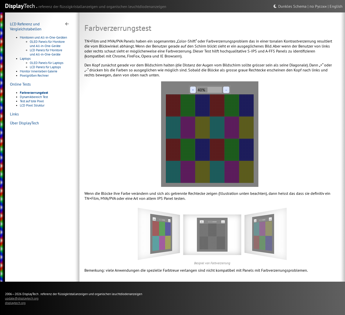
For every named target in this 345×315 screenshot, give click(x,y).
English (336, 6)
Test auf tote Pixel (32, 101)
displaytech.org (15, 303)
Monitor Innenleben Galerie (38, 71)
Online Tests (20, 84)
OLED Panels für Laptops (46, 63)
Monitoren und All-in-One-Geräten (43, 37)
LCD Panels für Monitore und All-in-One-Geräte (46, 52)
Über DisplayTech (24, 122)
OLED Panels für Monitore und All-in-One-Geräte (47, 44)
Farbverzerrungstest (34, 93)
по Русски (318, 6)
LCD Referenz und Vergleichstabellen (25, 26)
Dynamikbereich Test (34, 97)
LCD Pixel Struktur (32, 105)
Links (14, 113)
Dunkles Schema (290, 6)
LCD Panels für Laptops (45, 67)
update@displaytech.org (21, 298)
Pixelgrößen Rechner (34, 75)
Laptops (25, 58)
